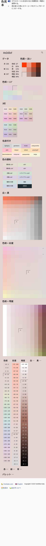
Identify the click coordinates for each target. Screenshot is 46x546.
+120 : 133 (7, 411)
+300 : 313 (7, 451)
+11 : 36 (15, 421)
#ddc (26, 109)
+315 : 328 (7, 454)
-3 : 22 (15, 444)
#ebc (10, 118)
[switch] (9, 1)
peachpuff (35, 150)
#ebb (14, 118)
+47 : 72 (15, 387)
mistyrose (16, 154)
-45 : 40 (24, 431)
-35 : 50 (24, 421)
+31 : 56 (15, 401)
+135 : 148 (7, 414)
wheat (26, 150)
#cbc (10, 134)
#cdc (10, 125)
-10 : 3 (7, 364)
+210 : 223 (7, 431)
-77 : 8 (24, 457)
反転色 (25, 186)
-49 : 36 (24, 434)
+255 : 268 (7, 441)
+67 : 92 (15, 371)
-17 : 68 (24, 404)
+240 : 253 (7, 437)
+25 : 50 (15, 407)
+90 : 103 (7, 404)
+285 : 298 (7, 447)
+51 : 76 (15, 384)
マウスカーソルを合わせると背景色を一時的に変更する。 (28, 2)
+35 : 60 (15, 397)
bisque (16, 150)
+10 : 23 (6, 384)
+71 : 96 (15, 367)
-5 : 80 (24, 394)
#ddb (30, 109)
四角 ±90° (10, 173)
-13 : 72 (24, 401)
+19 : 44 (15, 414)
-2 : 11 (7, 371)
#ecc (10, 114)
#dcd (21, 114)
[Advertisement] (18, 30)
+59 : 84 (15, 377)
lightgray (7, 145)
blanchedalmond (7, 154)
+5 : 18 (7, 381)
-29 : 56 (24, 414)
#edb (14, 109)
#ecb (15, 114)
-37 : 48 (24, 424)
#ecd (5, 114)
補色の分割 (10, 182)
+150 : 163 (7, 417)
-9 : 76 (24, 397)
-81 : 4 (24, 461)
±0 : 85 (24, 381)
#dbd (21, 118)
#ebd (5, 118)
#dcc (26, 114)
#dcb (30, 114)
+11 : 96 (24, 367)
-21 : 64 (24, 407)
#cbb (15, 134)
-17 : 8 (15, 457)
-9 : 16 (15, 451)
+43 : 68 (15, 391)
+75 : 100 (15, 364)
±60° (24, 164)
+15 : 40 (15, 417)
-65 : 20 (24, 447)
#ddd (21, 109)
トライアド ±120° (25, 173)
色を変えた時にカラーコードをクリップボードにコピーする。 (28, 7)
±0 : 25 (16, 434)
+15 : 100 (24, 364)
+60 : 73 (6, 397)
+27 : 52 (15, 404)
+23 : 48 (15, 411)
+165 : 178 (7, 421)
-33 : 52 (24, 417)
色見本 (4, 488)
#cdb (15, 125)
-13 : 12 (15, 454)
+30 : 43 (6, 391)
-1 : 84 (24, 384)
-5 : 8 (6, 367)
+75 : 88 (6, 401)
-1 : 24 (15, 437)
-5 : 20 (15, 447)
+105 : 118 (7, 407)
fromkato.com (7, 484)
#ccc (10, 129)
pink (7, 150)
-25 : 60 (24, 411)
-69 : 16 (24, 451)
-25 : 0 (15, 464)
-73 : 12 (24, 454)
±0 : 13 (7, 374)
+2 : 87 (24, 377)
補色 (24, 182)
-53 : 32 (24, 437)
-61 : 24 (24, 444)
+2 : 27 (16, 431)
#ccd (5, 129)
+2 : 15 (7, 377)
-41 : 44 (24, 427)
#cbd (5, 134)
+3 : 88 (24, 374)
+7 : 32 (16, 424)
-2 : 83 (24, 387)
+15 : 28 (6, 387)
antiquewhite (35, 145)
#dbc (26, 118)
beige (35, 154)
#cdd (5, 125)
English (19, 484)
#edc (10, 109)
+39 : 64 (15, 394)
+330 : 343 (7, 457)
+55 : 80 (15, 381)
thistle (26, 145)
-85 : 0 (24, 464)
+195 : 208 (7, 427)
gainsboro (16, 145)
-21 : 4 (15, 461)
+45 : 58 (6, 394)
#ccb (15, 129)
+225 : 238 (7, 434)
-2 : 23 (15, 441)
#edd (5, 109)
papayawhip (25, 154)
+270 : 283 (7, 444)
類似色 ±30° (9, 164)
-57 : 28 (24, 441)
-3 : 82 (24, 391)
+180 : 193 (7, 424)
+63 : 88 (15, 374)
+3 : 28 (16, 427)
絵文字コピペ (15, 488)
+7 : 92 (24, 371)
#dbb (30, 118)
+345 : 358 (7, 461)
